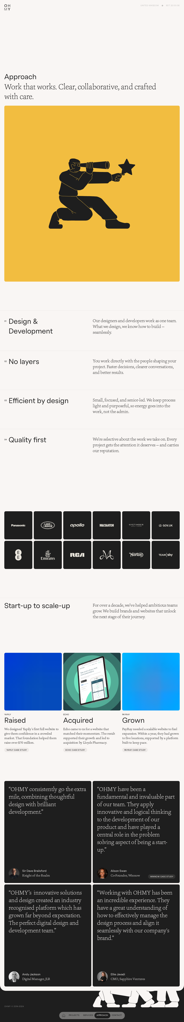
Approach (102, 1015)
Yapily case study (16, 750)
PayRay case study (135, 750)
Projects (74, 1015)
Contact (117, 1015)
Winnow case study (161, 877)
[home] (64, 1015)
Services (88, 1015)
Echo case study (75, 750)
